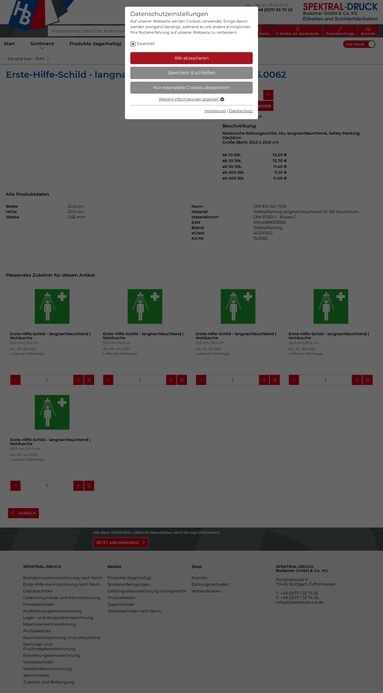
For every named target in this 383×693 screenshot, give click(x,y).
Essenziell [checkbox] (146, 43)
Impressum (215, 111)
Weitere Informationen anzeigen (191, 99)
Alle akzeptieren (191, 58)
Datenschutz (241, 111)
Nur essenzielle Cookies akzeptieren (191, 87)
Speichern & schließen (191, 72)
